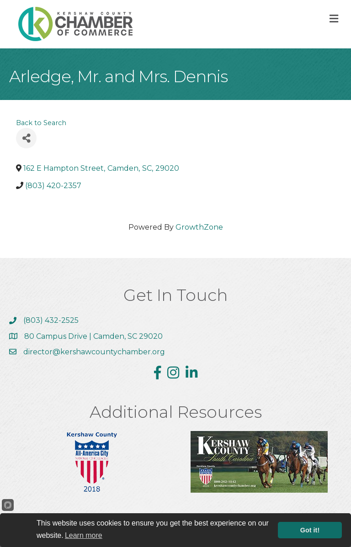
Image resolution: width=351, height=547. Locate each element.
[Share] (26, 138)
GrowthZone (199, 227)
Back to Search (41, 123)
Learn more (83, 535)
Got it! (309, 530)
